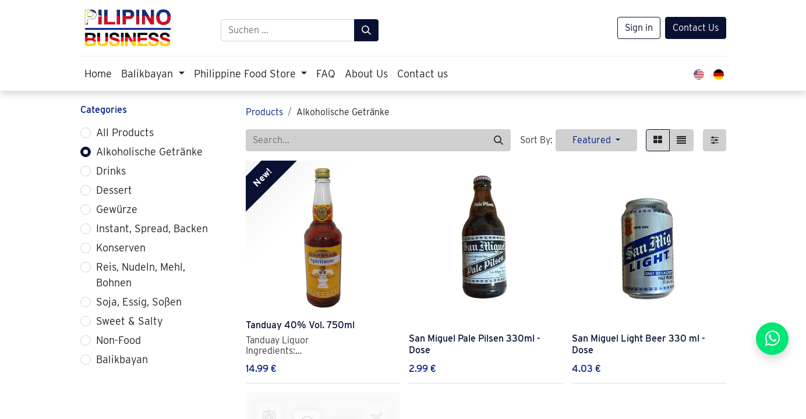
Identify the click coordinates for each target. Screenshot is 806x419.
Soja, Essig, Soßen (139, 302)
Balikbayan (122, 359)
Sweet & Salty (129, 321)
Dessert (114, 190)
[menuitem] (98, 73)
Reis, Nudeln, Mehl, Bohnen (140, 275)
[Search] (498, 140)
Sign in (639, 27)
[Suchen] (366, 30)
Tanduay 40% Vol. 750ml (300, 325)
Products (264, 112)
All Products (125, 132)
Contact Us (696, 27)
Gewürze (116, 209)
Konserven (121, 248)
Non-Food (118, 340)
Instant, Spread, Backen (152, 228)
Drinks (111, 171)
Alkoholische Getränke (149, 151)
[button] (596, 140)
